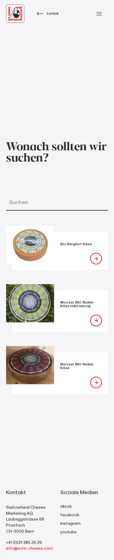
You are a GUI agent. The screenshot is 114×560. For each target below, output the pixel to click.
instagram (70, 523)
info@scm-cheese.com (29, 548)
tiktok (66, 506)
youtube (68, 532)
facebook (69, 515)
